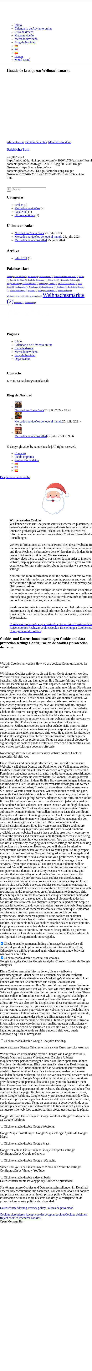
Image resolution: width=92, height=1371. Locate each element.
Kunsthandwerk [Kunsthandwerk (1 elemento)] (30, 283)
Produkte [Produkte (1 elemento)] (62, 287)
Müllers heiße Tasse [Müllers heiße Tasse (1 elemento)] (67, 283)
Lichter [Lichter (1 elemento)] (53, 283)
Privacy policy (37, 1208)
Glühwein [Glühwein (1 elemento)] (53, 280)
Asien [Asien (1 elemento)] (11, 276)
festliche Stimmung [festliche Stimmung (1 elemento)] (37, 280)
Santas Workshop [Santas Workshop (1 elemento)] (18, 290)
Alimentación (15, 142)
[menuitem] (50, 25)
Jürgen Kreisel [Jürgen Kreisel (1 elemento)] (14, 283)
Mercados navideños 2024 (31, 240)
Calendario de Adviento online (33, 344)
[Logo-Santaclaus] (36, 18)
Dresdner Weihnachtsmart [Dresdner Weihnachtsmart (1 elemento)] (66, 276)
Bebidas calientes (36, 142)
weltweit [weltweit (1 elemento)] (19, 303)
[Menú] (22, 59)
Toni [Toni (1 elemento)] (41, 290)
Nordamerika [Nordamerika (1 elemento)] (21, 287)
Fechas (19, 204)
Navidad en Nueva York (29, 233)
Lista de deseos (24, 348)
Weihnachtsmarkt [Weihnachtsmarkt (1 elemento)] (33, 296)
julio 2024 (21, 258)
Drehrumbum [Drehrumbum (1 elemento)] (46, 276)
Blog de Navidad (25, 355)
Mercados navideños (27, 208)
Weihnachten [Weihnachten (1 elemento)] (65, 290)
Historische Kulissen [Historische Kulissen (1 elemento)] (70, 280)
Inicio (18, 341)
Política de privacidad (59, 1208)
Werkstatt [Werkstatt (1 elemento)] (30, 303)
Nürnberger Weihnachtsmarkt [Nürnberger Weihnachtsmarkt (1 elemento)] (42, 287)
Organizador (22, 358)
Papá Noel (21, 211)
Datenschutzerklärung (13, 1208)
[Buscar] (19, 56)
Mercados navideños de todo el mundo (38, 236)
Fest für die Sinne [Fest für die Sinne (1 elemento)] (19, 280)
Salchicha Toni (18, 149)
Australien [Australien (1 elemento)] (21, 276)
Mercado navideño (59, 142)
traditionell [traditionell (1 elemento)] (51, 290)
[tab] (46, 665)
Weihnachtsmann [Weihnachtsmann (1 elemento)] (15, 296)
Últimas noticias (25, 215)
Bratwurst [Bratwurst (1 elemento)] (33, 276)
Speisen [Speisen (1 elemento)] (32, 290)
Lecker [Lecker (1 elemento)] (43, 283)
